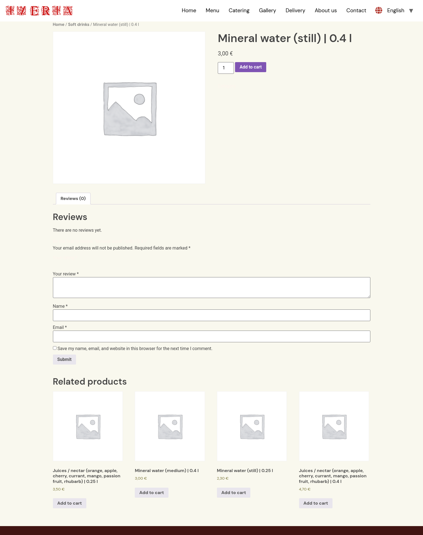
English (395, 10)
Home (189, 10)
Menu (212, 10)
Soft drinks (78, 24)
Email (60, 327)
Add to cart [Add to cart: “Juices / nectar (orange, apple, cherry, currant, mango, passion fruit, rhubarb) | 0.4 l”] (316, 503)
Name (60, 306)
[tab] (73, 198)
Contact (356, 10)
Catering (239, 10)
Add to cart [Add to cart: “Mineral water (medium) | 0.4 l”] (151, 492)
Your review (66, 274)
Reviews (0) (73, 198)
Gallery (267, 10)
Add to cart (250, 67)
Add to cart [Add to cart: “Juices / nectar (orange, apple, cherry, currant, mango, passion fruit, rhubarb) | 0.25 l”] (69, 503)
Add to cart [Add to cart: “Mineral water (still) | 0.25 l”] (233, 492)
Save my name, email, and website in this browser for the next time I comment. (134, 348)
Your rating (65, 258)
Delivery (295, 10)
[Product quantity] (226, 68)
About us (326, 10)
